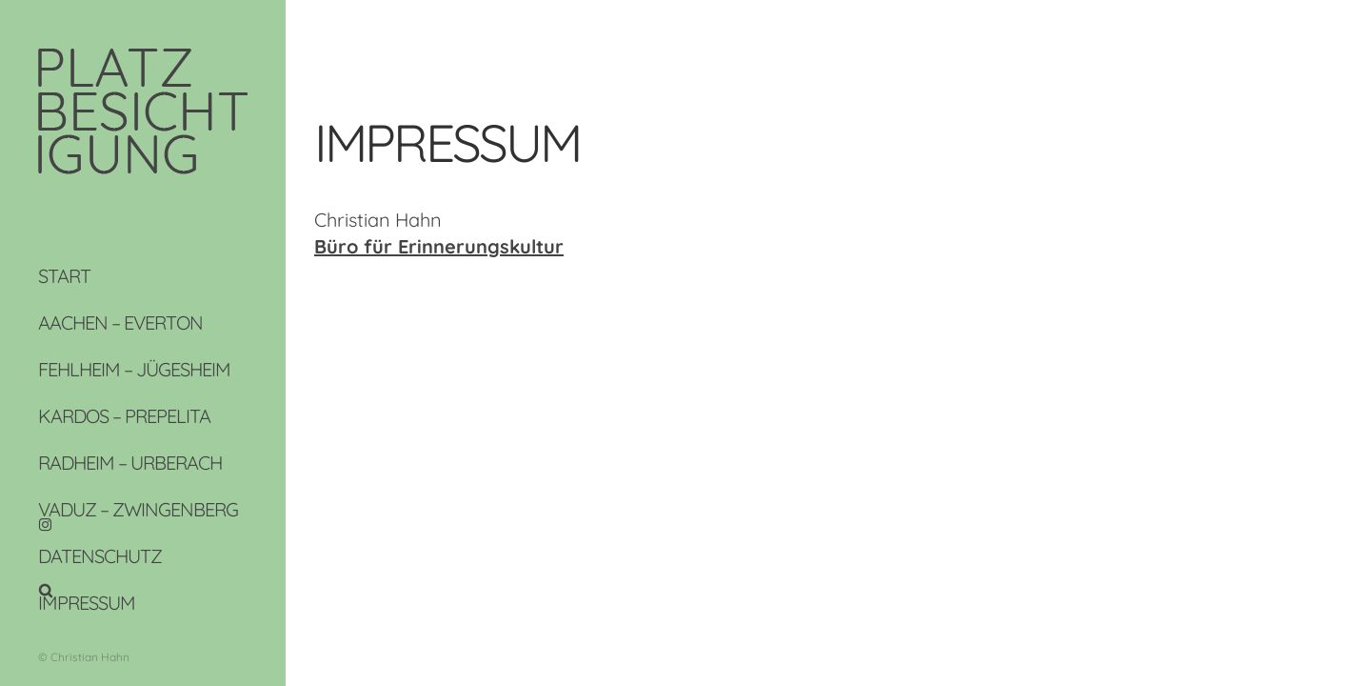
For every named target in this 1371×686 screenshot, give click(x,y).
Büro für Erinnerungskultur (439, 246)
